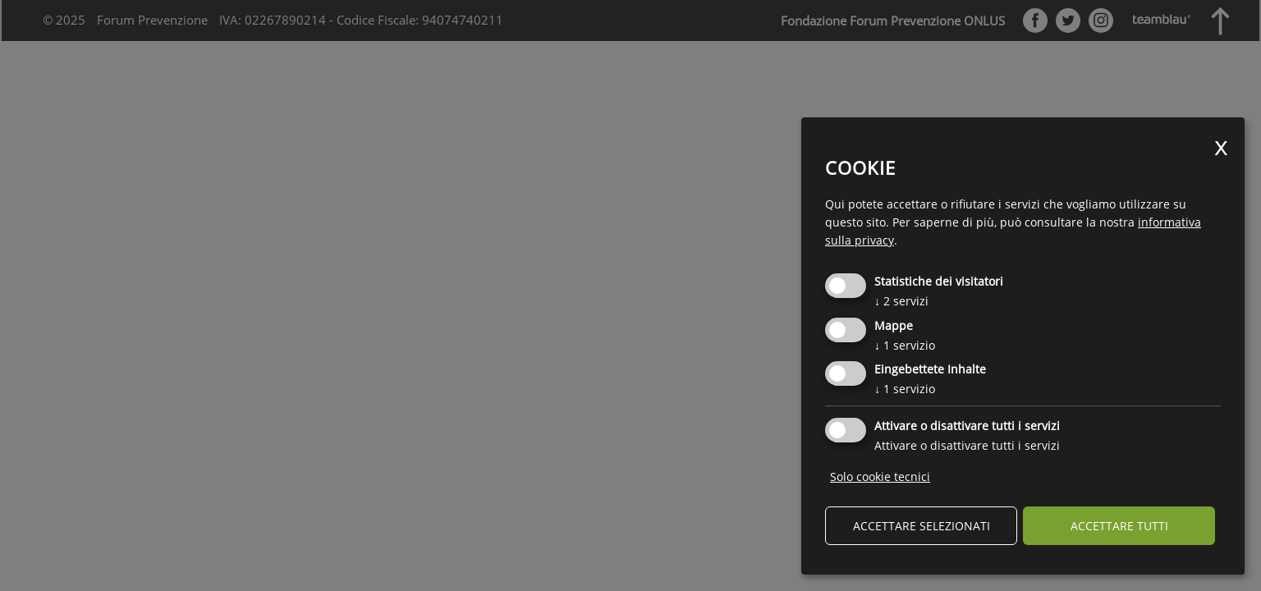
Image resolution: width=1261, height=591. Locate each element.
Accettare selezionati (921, 526)
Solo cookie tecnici (880, 476)
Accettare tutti (1119, 526)
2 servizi (901, 301)
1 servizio (904, 345)
